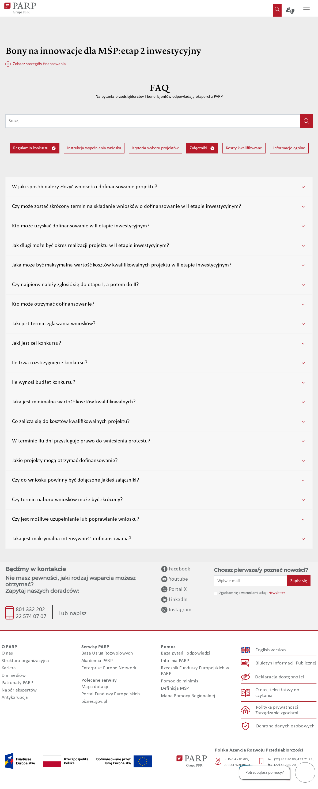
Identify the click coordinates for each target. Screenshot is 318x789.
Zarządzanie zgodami (276, 713)
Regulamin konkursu (34, 148)
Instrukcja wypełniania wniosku (94, 148)
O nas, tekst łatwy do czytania (277, 693)
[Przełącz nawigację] (306, 8)
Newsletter (276, 593)
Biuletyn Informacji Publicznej (285, 663)
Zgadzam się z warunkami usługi (243, 593)
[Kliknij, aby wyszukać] (306, 121)
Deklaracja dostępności (279, 677)
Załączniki (202, 148)
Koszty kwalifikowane (244, 148)
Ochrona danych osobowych (285, 726)
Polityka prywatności (277, 707)
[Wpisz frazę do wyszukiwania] (152, 121)
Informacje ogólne (289, 148)
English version (271, 650)
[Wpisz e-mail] (250, 580)
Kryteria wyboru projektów (155, 148)
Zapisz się (298, 581)
